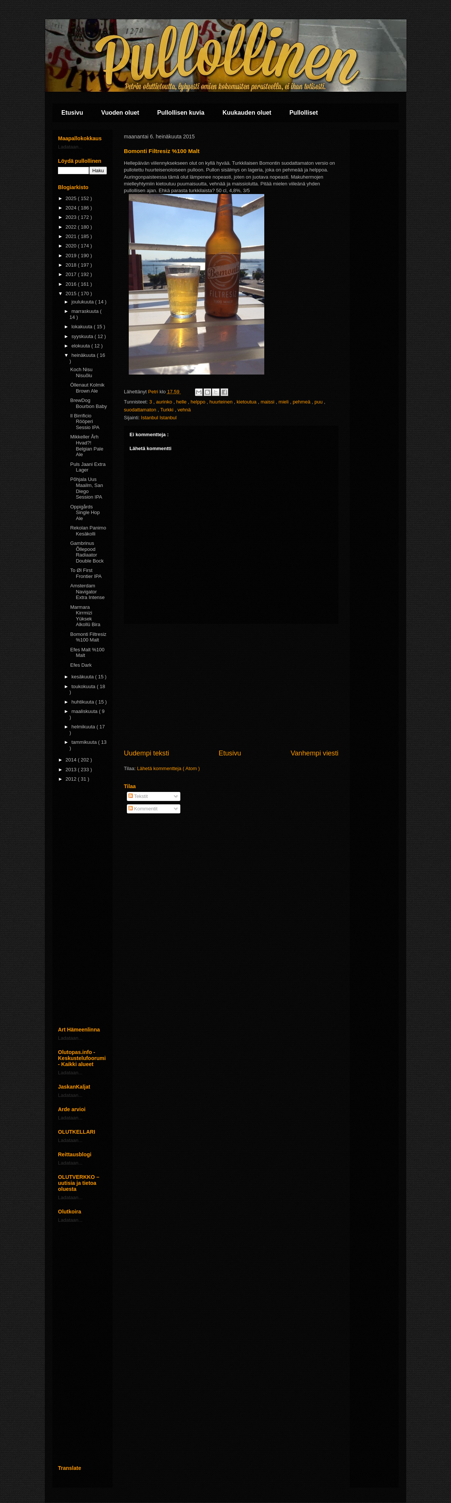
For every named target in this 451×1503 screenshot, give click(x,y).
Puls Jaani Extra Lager (87, 467)
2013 (72, 769)
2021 (72, 236)
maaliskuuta (85, 711)
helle (182, 402)
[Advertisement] (231, 686)
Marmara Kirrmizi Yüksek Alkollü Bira (85, 616)
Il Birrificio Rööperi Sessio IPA (84, 421)
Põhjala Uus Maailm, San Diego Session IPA (86, 488)
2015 (72, 293)
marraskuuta (86, 311)
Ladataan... (70, 147)
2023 (72, 217)
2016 (72, 284)
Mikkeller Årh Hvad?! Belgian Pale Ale (86, 445)
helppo (198, 402)
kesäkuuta (83, 676)
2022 (72, 227)
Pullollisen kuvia (180, 112)
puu (319, 402)
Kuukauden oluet (246, 112)
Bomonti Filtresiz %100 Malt (88, 637)
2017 (72, 274)
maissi (268, 402)
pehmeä (302, 402)
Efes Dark (80, 665)
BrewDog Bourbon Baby (88, 403)
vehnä (183, 410)
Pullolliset (303, 112)
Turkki (167, 410)
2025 (72, 198)
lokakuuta (83, 326)
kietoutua (247, 402)
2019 (72, 255)
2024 (72, 208)
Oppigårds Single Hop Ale (85, 512)
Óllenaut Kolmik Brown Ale (87, 388)
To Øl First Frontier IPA (85, 573)
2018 (72, 265)
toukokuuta (84, 686)
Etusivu (72, 112)
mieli (284, 402)
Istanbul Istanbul (159, 417)
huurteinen (221, 402)
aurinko (165, 402)
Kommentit (143, 808)
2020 (72, 246)
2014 (72, 760)
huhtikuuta (84, 702)
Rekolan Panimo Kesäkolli (88, 531)
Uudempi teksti (146, 753)
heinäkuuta (84, 355)
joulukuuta (83, 302)
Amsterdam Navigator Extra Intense (87, 591)
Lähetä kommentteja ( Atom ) (168, 768)
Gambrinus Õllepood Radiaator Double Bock (87, 552)
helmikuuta (84, 727)
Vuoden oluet (120, 112)
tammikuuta (85, 742)
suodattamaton (141, 410)
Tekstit (138, 796)
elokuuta (81, 346)
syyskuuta (83, 336)
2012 (72, 779)
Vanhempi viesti (314, 753)
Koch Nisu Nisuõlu (81, 372)
